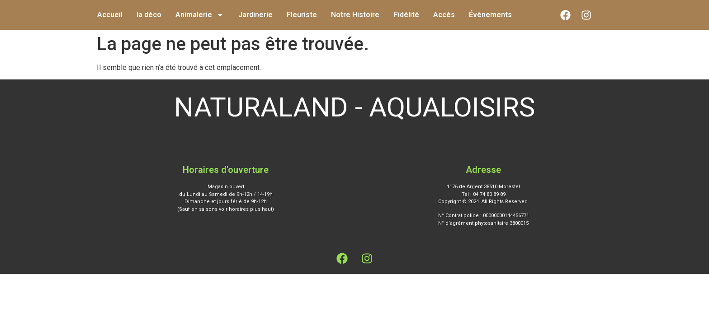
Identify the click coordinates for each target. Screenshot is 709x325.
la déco (149, 14)
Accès (444, 14)
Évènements (490, 14)
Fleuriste (302, 14)
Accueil (110, 14)
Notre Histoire (355, 14)
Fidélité (406, 14)
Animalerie (199, 15)
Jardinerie (255, 14)
